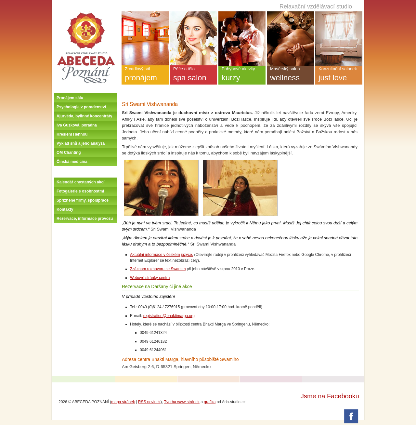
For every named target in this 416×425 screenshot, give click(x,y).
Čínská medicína (72, 161)
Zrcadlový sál (145, 75)
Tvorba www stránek (182, 402)
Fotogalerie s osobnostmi (80, 191)
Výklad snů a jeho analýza (81, 143)
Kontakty (65, 209)
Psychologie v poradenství (81, 107)
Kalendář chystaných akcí (80, 182)
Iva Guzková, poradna (77, 125)
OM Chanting (69, 152)
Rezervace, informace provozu (85, 218)
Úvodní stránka (86, 13)
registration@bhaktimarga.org (169, 315)
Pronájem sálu (70, 98)
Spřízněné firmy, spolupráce (83, 200)
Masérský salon (290, 75)
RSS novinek (149, 402)
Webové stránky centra (150, 277)
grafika (209, 402)
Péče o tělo (193, 75)
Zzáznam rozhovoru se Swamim (158, 269)
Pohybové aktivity (242, 75)
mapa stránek (123, 402)
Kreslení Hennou (72, 134)
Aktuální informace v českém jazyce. (161, 254)
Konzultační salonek (338, 75)
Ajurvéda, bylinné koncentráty (84, 116)
